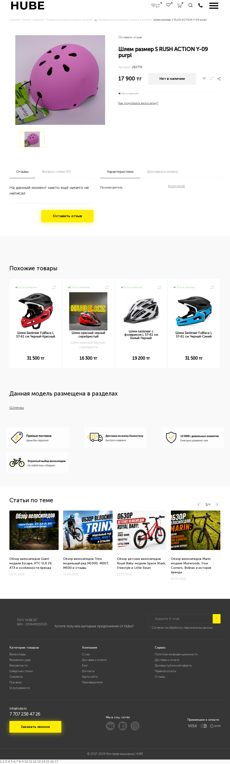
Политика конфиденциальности (176, 654)
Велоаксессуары (20, 660)
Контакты (88, 671)
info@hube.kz (18, 708)
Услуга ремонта (19, 688)
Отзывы (160, 676)
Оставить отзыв (130, 37)
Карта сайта (90, 676)
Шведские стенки (21, 671)
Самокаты (16, 676)
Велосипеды (17, 654)
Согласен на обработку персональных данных (182, 627)
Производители (92, 682)
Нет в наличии (172, 78)
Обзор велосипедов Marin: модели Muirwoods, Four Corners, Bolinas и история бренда (191, 565)
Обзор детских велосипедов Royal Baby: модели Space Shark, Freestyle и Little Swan (141, 563)
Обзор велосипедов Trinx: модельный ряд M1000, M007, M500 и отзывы (86, 563)
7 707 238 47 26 (24, 714)
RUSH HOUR (176, 186)
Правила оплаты (165, 671)
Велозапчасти (18, 665)
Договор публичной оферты (173, 665)
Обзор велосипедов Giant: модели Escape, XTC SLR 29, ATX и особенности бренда (30, 563)
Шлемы (16, 407)
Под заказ (15, 682)
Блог (85, 665)
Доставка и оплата (94, 660)
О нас (86, 654)
